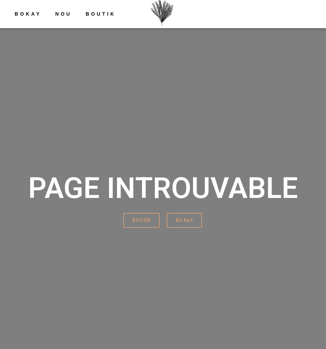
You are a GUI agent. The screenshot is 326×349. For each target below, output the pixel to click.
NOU (63, 14)
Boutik (101, 14)
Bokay (28, 14)
